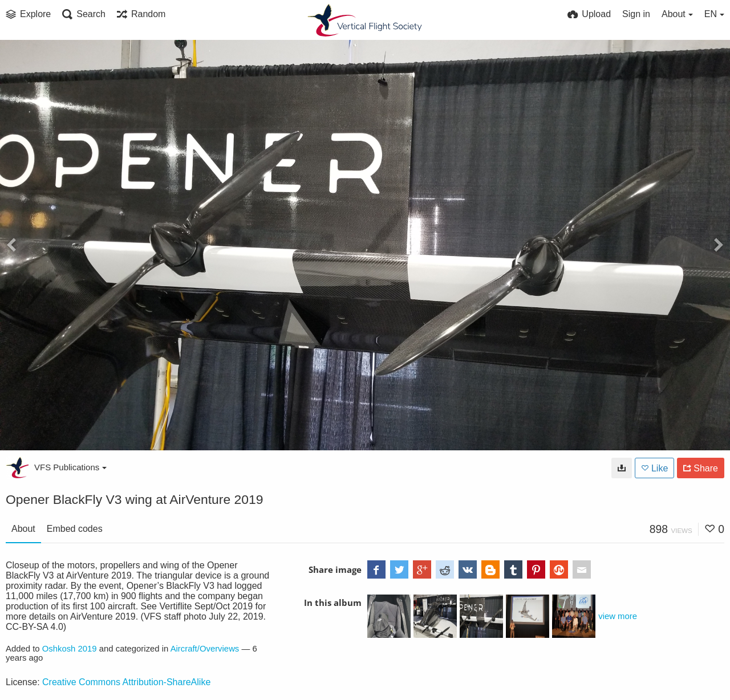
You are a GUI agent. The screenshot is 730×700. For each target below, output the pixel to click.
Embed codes (75, 529)
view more (617, 616)
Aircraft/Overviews (205, 648)
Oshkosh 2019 (69, 648)
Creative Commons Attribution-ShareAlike (126, 682)
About (23, 529)
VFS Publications (70, 467)
